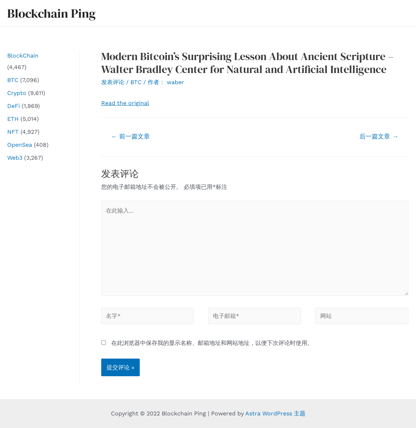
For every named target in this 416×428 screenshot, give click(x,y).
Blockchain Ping (51, 13)
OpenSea (19, 144)
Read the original (125, 103)
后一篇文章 (378, 136)
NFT (13, 131)
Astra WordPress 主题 (275, 413)
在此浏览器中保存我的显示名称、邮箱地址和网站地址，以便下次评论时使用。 (212, 343)
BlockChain (23, 55)
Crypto (16, 93)
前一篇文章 (130, 136)
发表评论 (112, 82)
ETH (13, 118)
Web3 (14, 157)
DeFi (13, 106)
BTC (12, 80)
